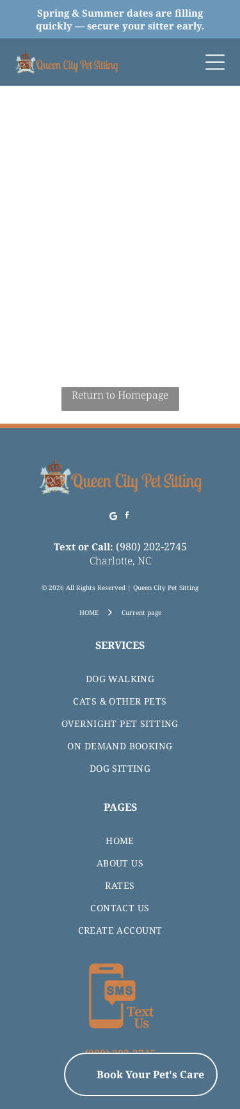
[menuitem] (120, 678)
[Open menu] (215, 62)
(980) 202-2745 (151, 546)
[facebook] (127, 517)
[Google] (113, 517)
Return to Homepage (120, 395)
